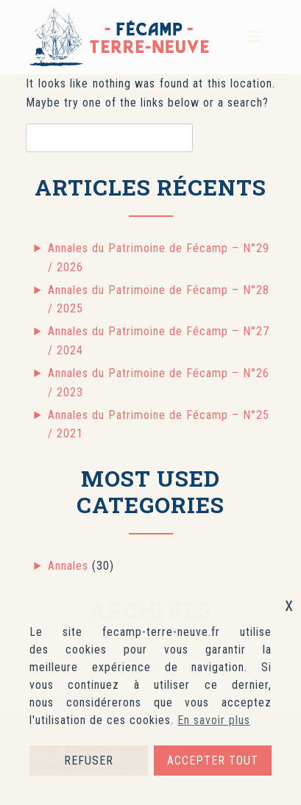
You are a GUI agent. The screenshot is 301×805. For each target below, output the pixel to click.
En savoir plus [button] (213, 720)
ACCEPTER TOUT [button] (212, 761)
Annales (68, 566)
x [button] (289, 605)
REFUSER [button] (88, 761)
